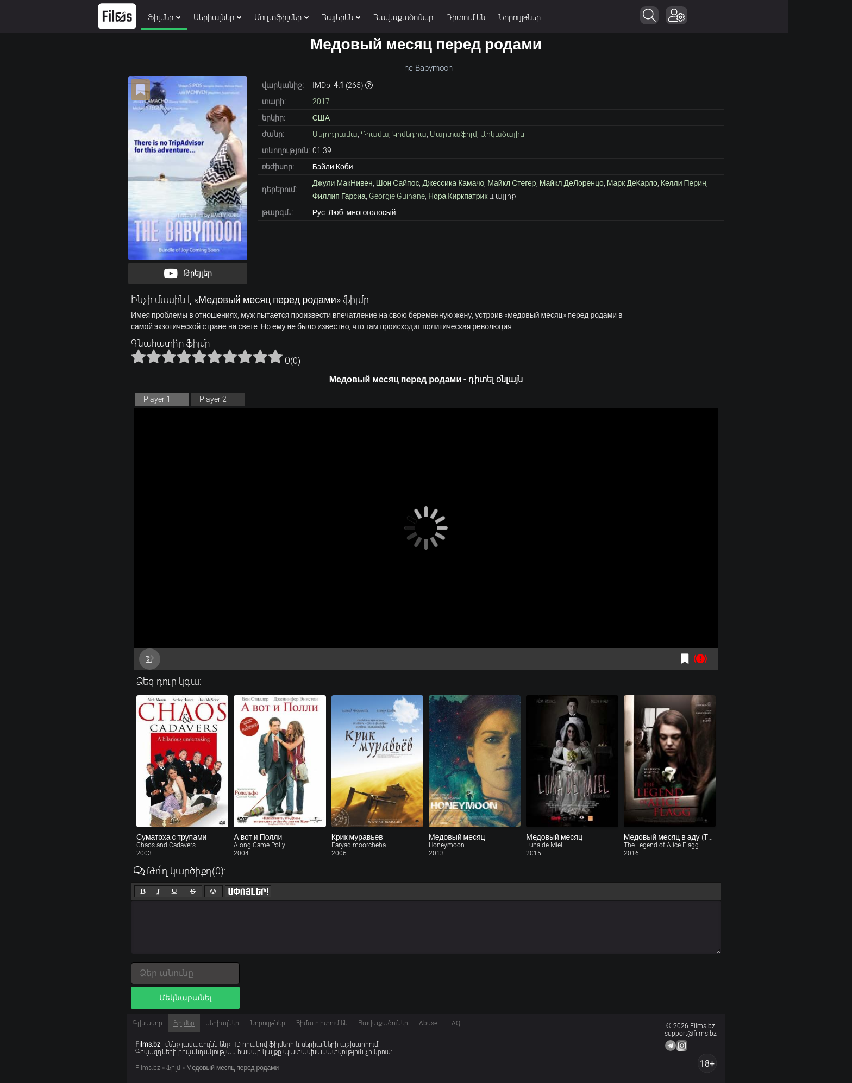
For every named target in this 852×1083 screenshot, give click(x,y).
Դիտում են (497, 17)
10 (275, 356)
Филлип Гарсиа (339, 196)
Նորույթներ (551, 17)
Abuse (428, 1023)
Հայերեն (373, 17)
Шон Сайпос (397, 183)
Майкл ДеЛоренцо (572, 183)
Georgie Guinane (397, 196)
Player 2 (213, 399)
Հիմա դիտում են (322, 1023)
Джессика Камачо (453, 183)
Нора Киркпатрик (458, 196)
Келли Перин (683, 183)
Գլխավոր (147, 1023)
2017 (321, 101)
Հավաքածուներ (435, 17)
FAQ (454, 1023)
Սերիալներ (249, 17)
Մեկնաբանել (185, 997)
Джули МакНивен (342, 183)
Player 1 (157, 399)
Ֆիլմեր (196, 17)
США (321, 118)
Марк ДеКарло (632, 183)
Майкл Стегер (511, 183)
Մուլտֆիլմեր (313, 17)
